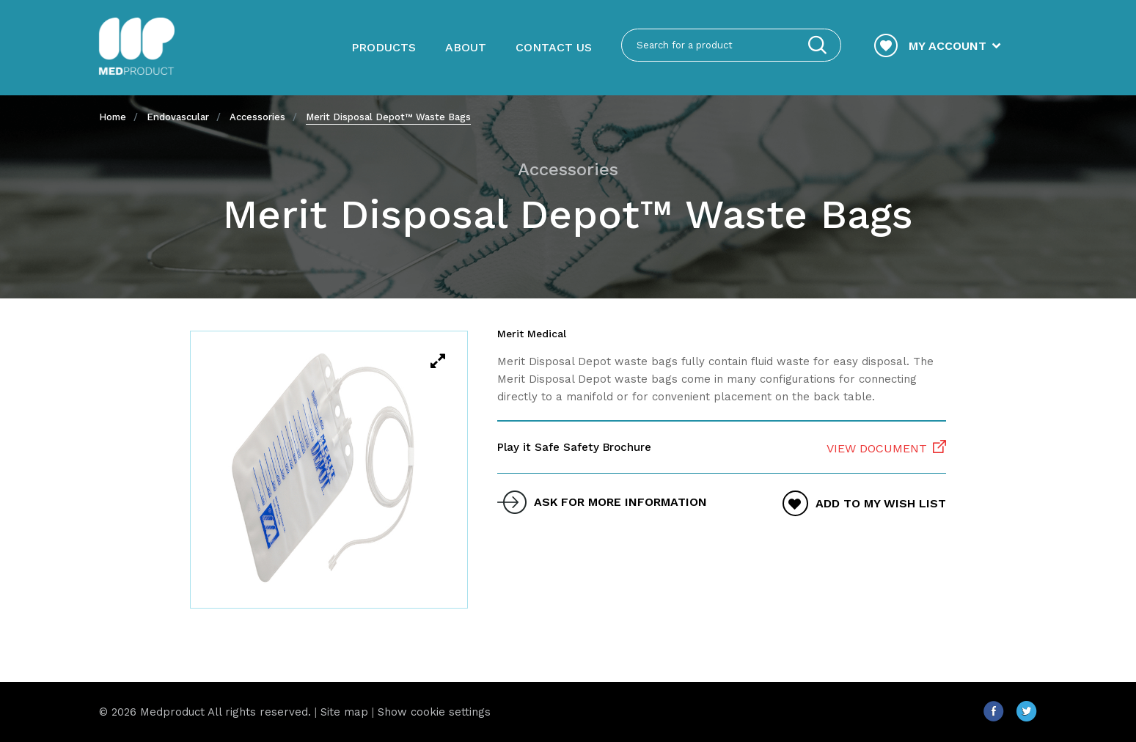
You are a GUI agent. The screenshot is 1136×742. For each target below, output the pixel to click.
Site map (344, 712)
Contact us (554, 47)
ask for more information (620, 502)
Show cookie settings (434, 712)
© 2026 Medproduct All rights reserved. (205, 712)
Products (383, 47)
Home (112, 116)
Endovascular (178, 116)
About (465, 47)
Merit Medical (531, 333)
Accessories (257, 116)
